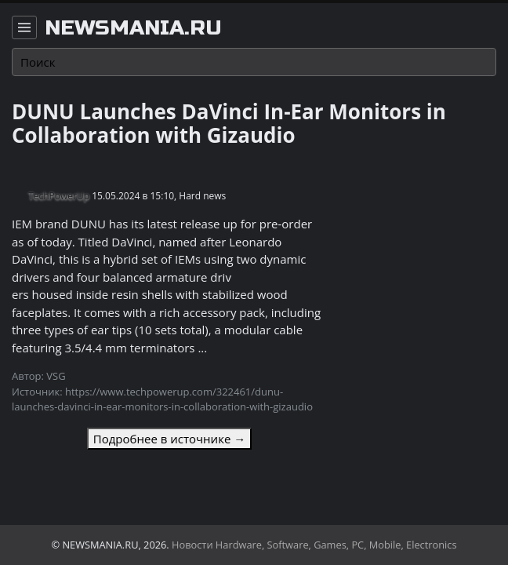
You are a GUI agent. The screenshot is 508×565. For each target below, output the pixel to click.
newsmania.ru (133, 28)
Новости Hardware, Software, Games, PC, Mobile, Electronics (314, 545)
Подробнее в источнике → (169, 439)
